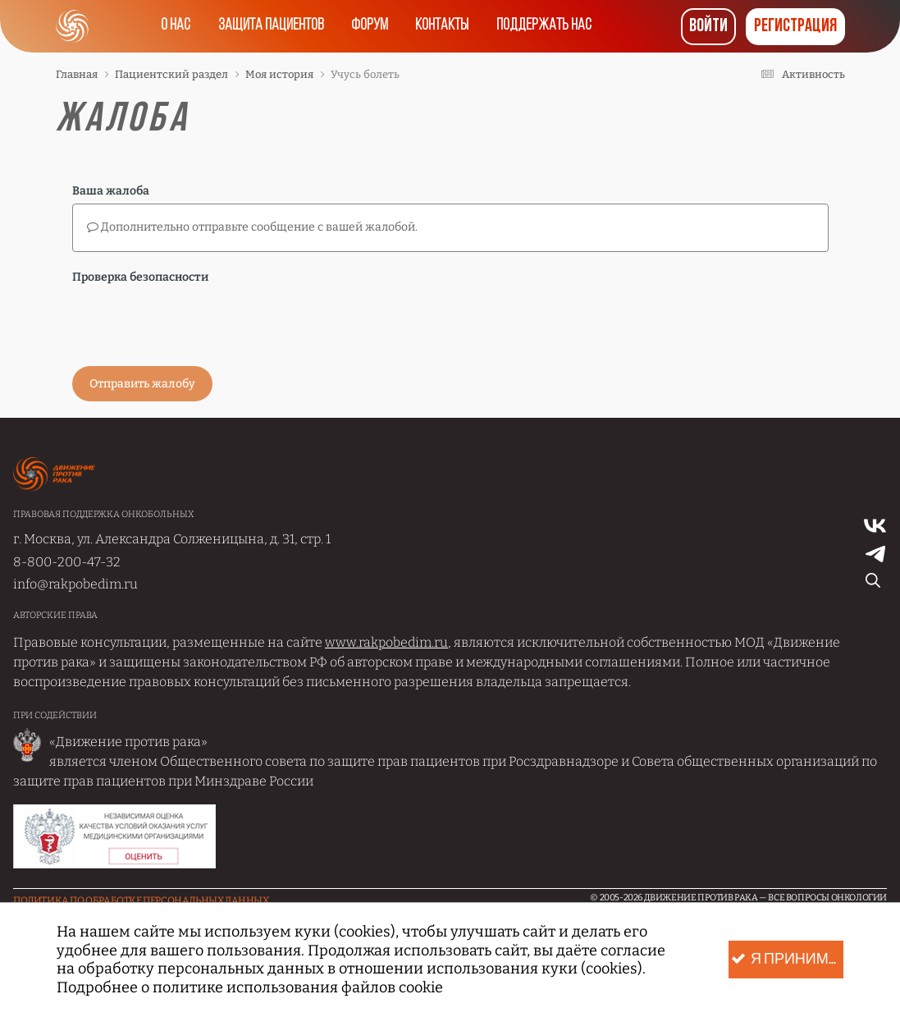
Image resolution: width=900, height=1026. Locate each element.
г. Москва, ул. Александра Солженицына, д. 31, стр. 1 (172, 539)
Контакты (444, 26)
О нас (170, 26)
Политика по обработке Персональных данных (141, 900)
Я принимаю (786, 960)
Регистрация (795, 26)
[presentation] (197, 322)
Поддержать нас (548, 26)
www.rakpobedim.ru (386, 642)
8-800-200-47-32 (67, 562)
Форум (368, 26)
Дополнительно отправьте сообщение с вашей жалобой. (252, 227)
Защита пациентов (267, 26)
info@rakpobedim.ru (75, 584)
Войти (708, 26)
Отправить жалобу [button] (142, 384)
